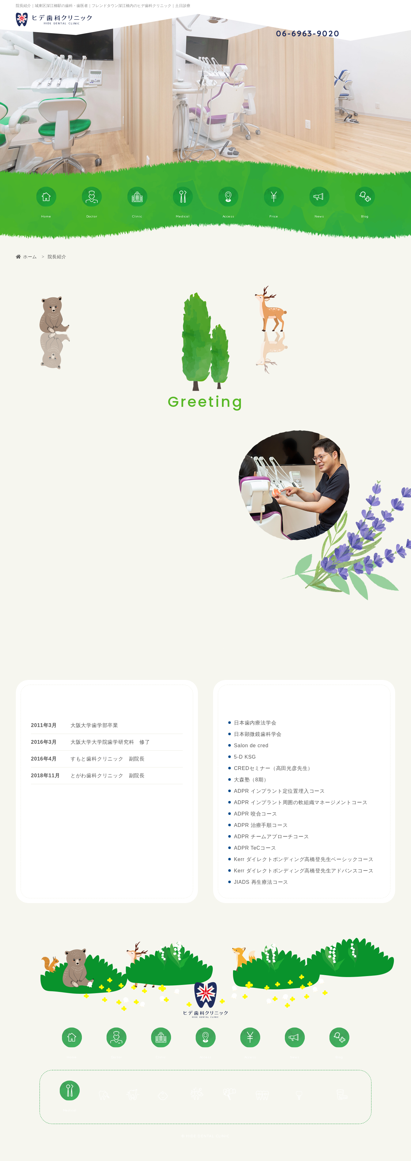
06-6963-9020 (308, 33)
